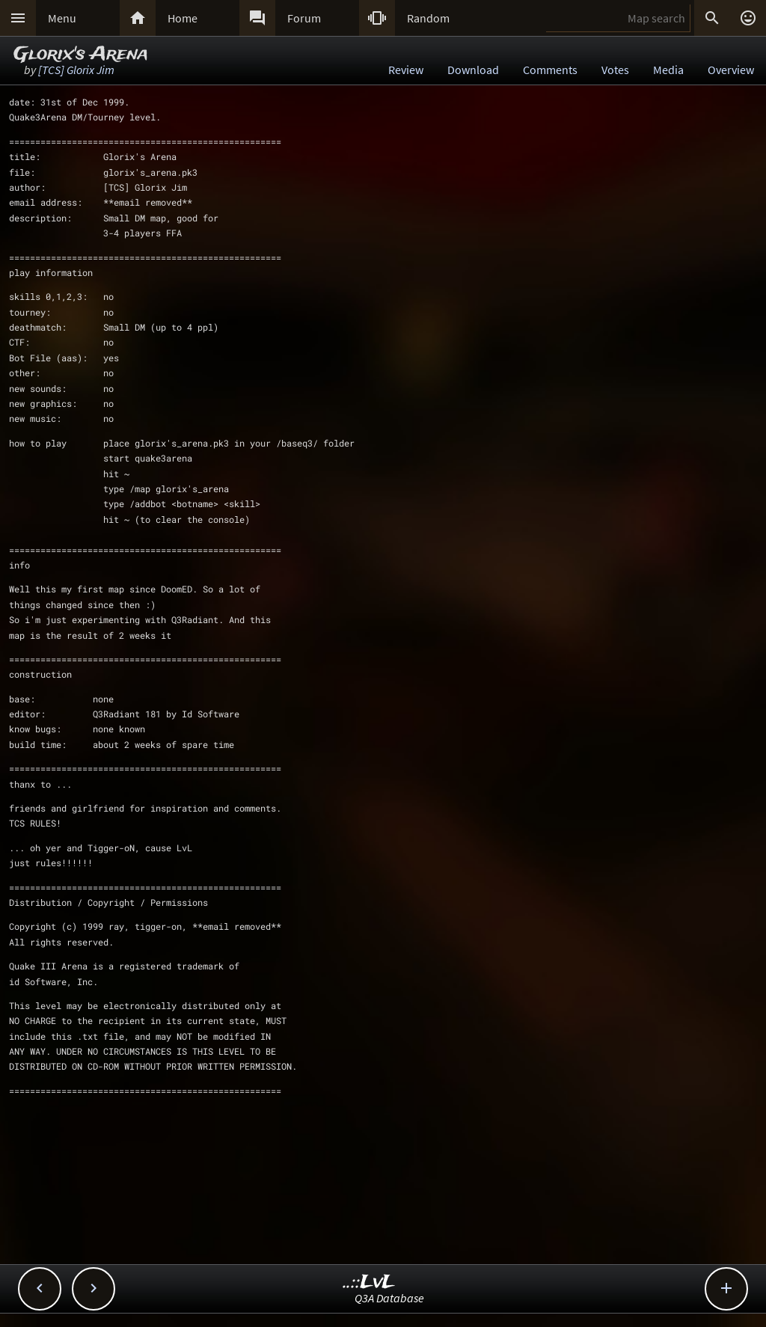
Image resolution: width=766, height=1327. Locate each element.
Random (428, 17)
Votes (615, 69)
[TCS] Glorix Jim (76, 69)
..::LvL (369, 1282)
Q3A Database (389, 1297)
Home (182, 17)
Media (668, 69)
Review (405, 69)
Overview (731, 69)
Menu (62, 17)
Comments (550, 69)
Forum (304, 17)
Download (473, 69)
